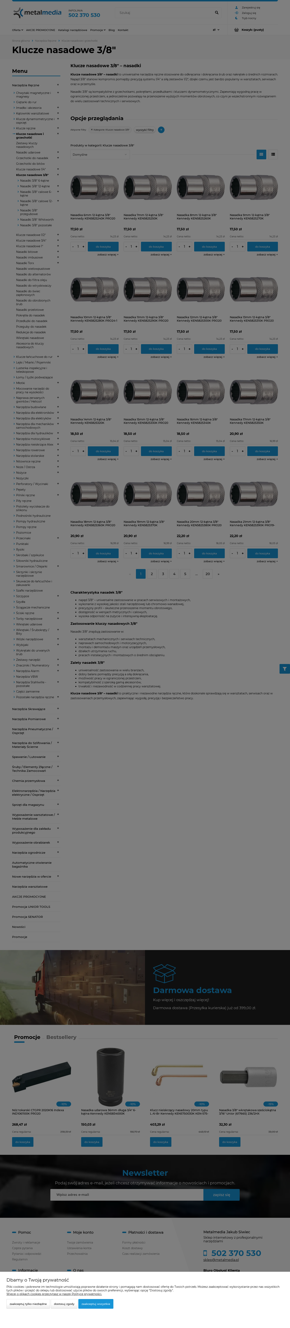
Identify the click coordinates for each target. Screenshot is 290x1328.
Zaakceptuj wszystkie (96, 1303)
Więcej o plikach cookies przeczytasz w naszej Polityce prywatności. (54, 1294)
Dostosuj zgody (64, 1303)
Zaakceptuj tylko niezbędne (28, 1303)
